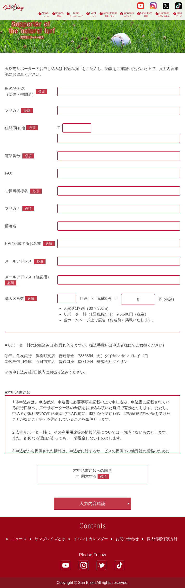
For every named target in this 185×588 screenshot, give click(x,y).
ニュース (18, 539)
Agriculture (146, 14)
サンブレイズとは (49, 539)
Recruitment (109, 14)
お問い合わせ (127, 539)
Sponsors (128, 14)
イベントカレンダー (90, 539)
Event (92, 14)
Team (76, 14)
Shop (179, 14)
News (45, 14)
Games (59, 14)
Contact (164, 14)
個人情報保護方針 (162, 539)
